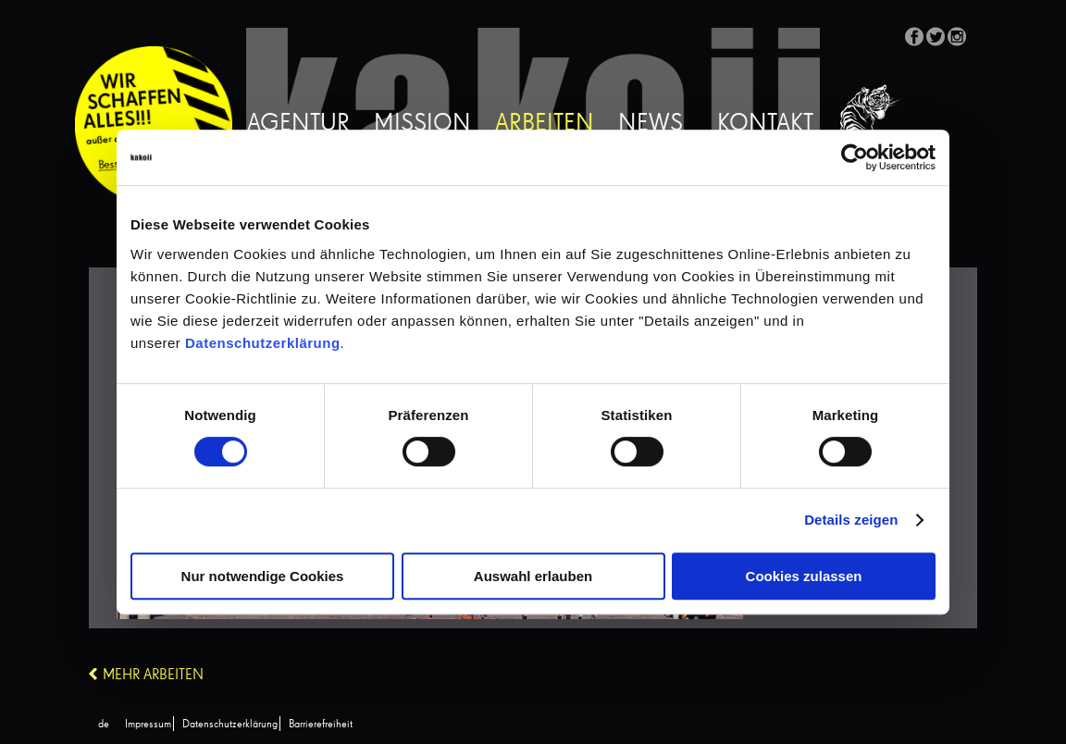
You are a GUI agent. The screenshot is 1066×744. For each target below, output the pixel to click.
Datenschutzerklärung (263, 343)
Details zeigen (851, 519)
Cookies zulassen (804, 576)
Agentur (298, 124)
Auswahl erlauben (533, 576)
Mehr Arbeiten (153, 675)
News (650, 124)
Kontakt (765, 124)
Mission (422, 124)
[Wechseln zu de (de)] (103, 724)
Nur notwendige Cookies (262, 576)
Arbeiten (544, 124)
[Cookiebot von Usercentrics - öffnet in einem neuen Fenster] (855, 157)
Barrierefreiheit (321, 724)
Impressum (148, 724)
